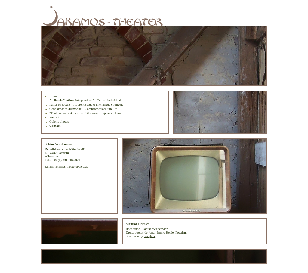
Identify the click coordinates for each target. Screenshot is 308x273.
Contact (54, 125)
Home (53, 96)
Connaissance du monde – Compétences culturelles (83, 108)
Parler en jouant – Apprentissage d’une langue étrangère (86, 104)
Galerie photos (59, 121)
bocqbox (149, 236)
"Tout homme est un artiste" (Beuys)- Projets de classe (85, 113)
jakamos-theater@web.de (71, 166)
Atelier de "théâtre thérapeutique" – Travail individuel (85, 100)
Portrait (54, 117)
